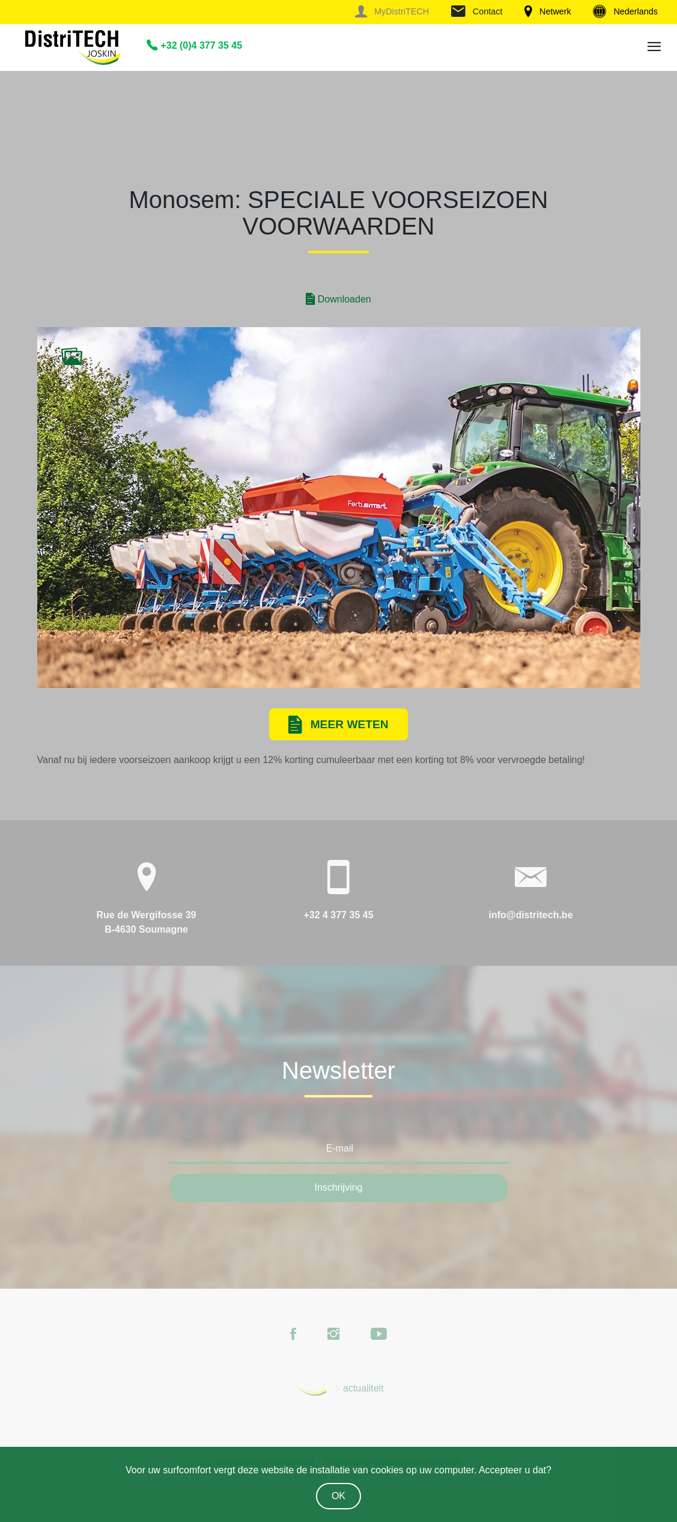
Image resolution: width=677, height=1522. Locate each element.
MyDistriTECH (392, 11)
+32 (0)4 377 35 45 (194, 45)
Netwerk (547, 11)
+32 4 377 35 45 (338, 915)
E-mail (339, 1148)
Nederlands (625, 11)
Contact (477, 11)
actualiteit (363, 1388)
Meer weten (338, 725)
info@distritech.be (530, 915)
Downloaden (338, 299)
